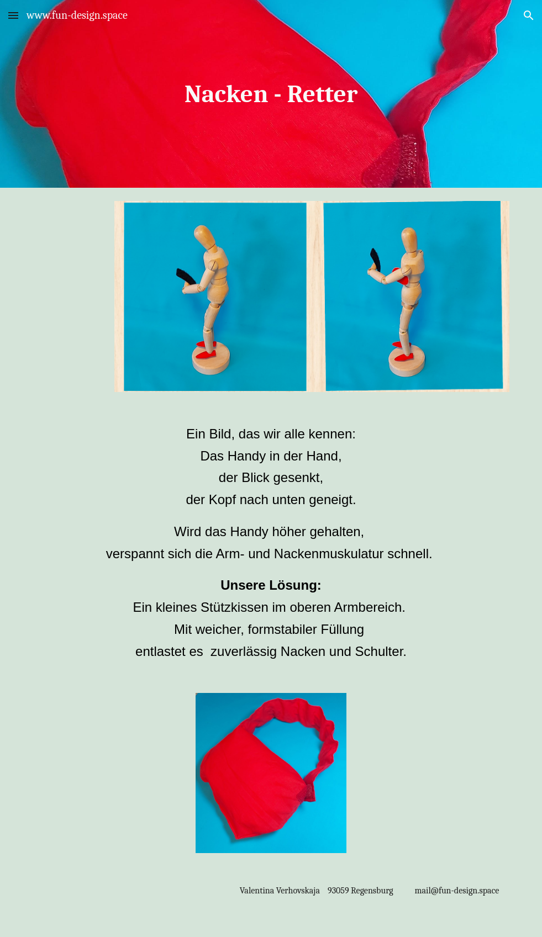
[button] (13, 15)
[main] (271, 94)
